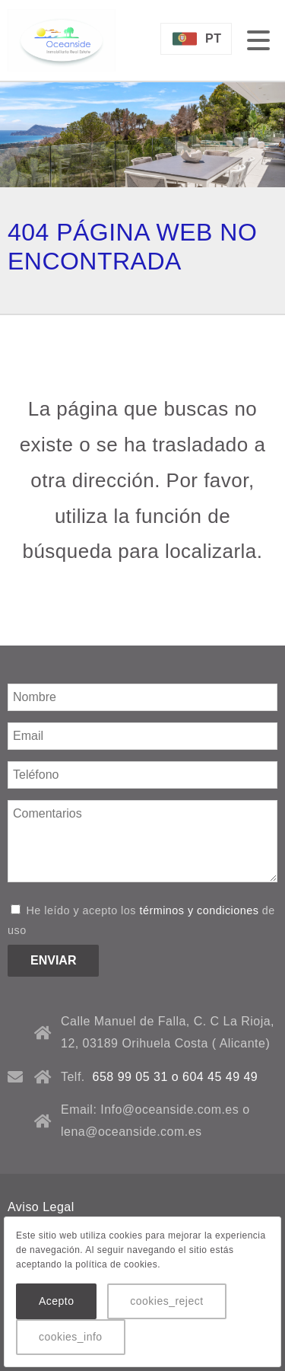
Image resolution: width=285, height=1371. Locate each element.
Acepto (56, 1301)
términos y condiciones (198, 910)
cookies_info (71, 1337)
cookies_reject (166, 1301)
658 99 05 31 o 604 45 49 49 (175, 1076)
